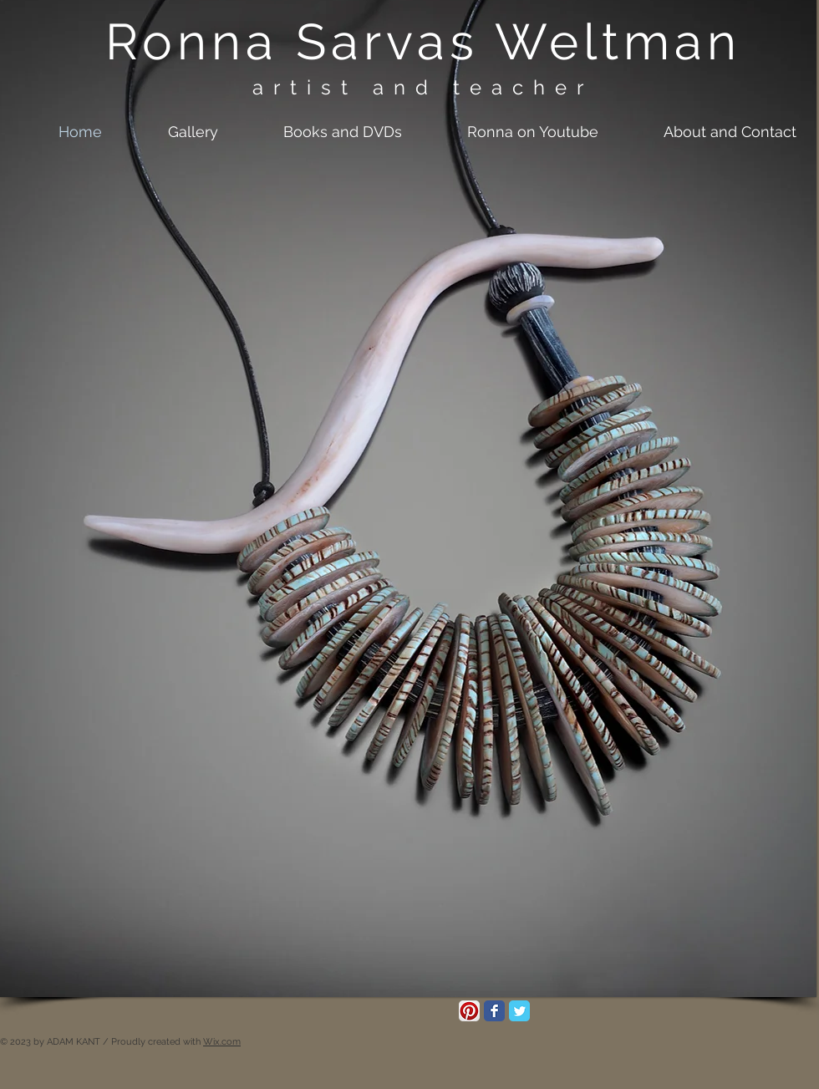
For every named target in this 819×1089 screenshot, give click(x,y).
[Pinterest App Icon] (469, 1010)
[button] (172, 131)
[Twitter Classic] (519, 1010)
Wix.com (222, 1041)
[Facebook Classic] (494, 1010)
